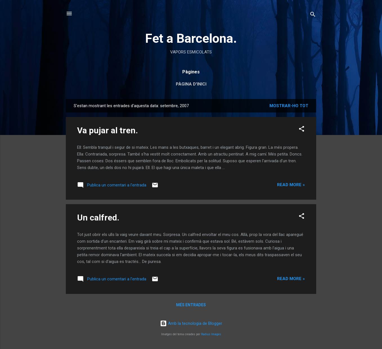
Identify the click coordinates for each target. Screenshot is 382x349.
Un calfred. (98, 217)
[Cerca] (312, 15)
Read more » (291, 184)
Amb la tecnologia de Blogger (191, 323)
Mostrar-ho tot (288, 105)
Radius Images (211, 334)
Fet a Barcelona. (191, 38)
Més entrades (191, 305)
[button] (301, 129)
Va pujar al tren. (107, 130)
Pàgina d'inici (191, 84)
